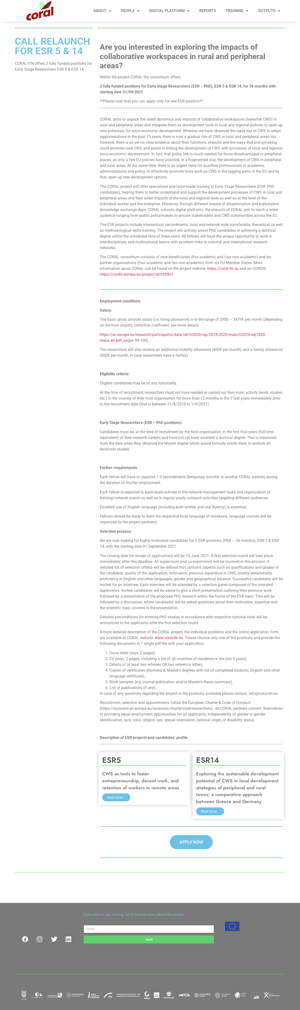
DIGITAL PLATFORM (169, 11)
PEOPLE (130, 11)
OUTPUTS (269, 11)
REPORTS (207, 10)
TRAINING (237, 11)
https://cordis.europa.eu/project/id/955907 (136, 274)
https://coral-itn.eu (223, 268)
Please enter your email (102, 923)
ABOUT (102, 11)
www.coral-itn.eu (169, 637)
